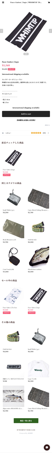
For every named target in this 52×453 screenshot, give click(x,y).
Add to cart (26, 114)
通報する (47, 125)
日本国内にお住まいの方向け (26, 120)
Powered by (26, 433)
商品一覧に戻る (26, 421)
